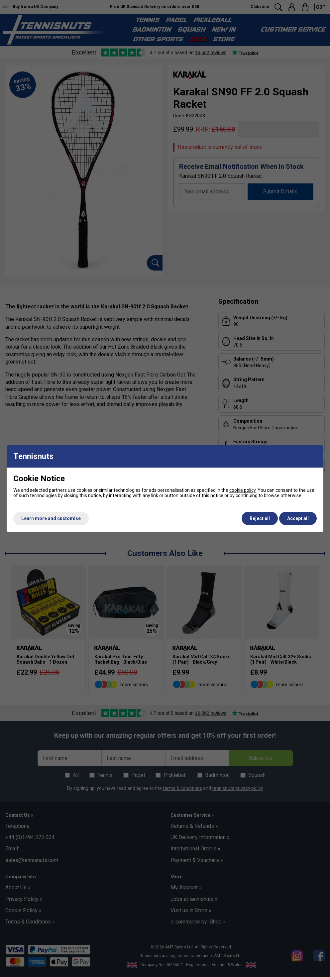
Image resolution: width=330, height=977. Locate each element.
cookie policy (242, 490)
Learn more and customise (51, 518)
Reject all (260, 518)
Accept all (298, 518)
